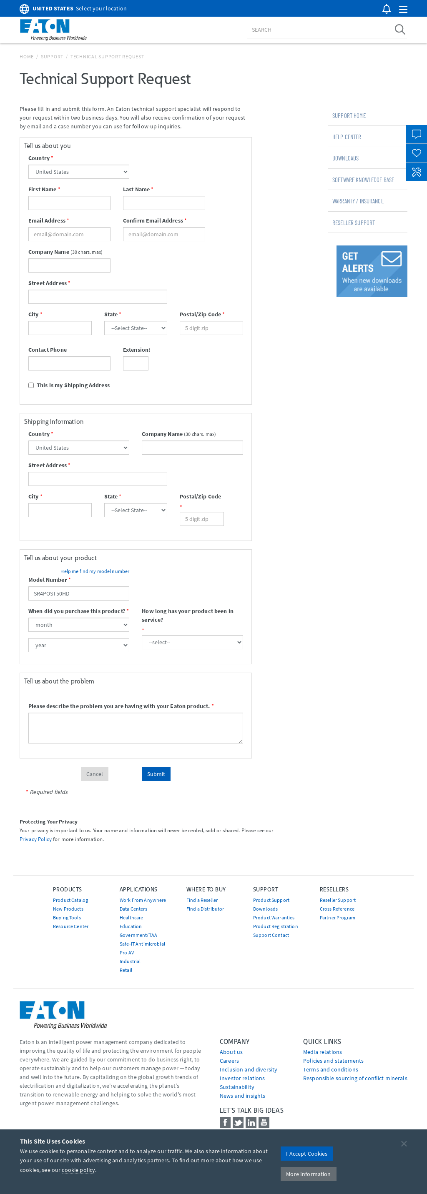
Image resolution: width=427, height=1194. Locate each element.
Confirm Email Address (153, 220)
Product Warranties (274, 917)
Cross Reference (337, 909)
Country (39, 158)
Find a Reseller (202, 900)
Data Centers (133, 909)
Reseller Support (353, 222)
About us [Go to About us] (231, 1052)
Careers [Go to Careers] (229, 1060)
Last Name (136, 189)
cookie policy (78, 1170)
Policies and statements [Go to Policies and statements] (333, 1060)
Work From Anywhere (143, 900)
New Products (68, 909)
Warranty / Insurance (358, 201)
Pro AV (127, 952)
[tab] (367, 115)
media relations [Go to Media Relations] (322, 1052)
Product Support (271, 900)
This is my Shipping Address (69, 385)
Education (131, 926)
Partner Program (337, 917)
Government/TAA (138, 935)
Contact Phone (47, 349)
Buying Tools (67, 917)
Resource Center (70, 926)
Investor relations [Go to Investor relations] (242, 1078)
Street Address (47, 283)
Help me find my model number (94, 571)
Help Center (347, 136)
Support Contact (271, 935)
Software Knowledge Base (363, 179)
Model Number (47, 579)
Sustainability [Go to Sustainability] (237, 1087)
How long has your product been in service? (188, 615)
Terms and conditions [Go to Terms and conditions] (330, 1069)
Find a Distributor (205, 909)
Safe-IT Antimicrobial (142, 944)
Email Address (46, 220)
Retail (126, 970)
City (33, 314)
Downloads (345, 158)
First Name (42, 189)
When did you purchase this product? (76, 611)
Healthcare (131, 917)
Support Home (349, 115)
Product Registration (275, 926)
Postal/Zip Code (200, 314)
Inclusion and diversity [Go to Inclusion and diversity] (248, 1069)
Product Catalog (70, 900)
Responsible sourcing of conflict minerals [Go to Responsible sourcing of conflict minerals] (355, 1078)
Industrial (130, 961)
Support (52, 56)
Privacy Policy (36, 839)
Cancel (94, 774)
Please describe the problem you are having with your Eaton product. (119, 706)
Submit (156, 774)
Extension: (135, 349)
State (111, 314)
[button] (403, 10)
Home (27, 56)
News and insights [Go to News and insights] (242, 1095)
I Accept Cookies (306, 1153)
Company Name (48, 251)
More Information (308, 1174)
